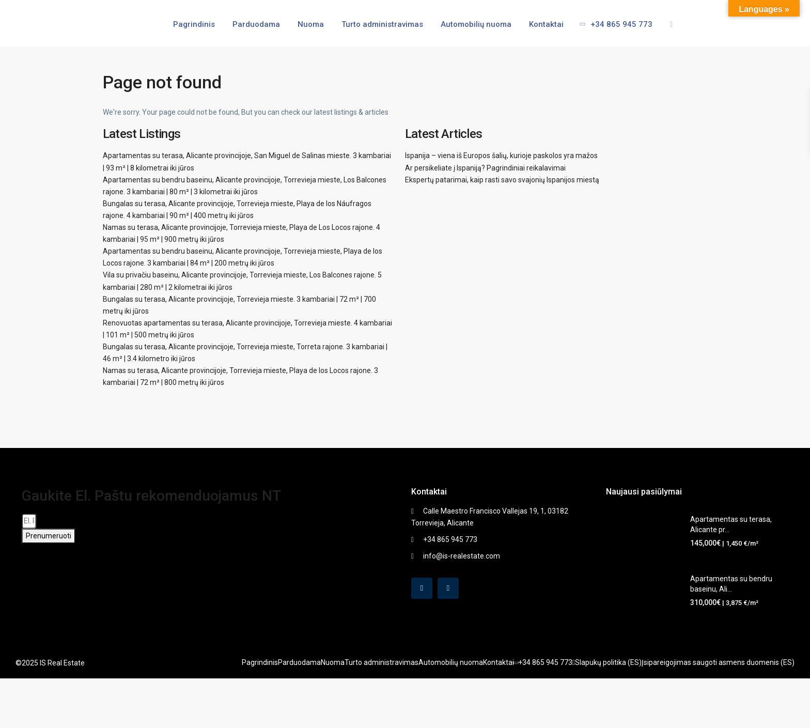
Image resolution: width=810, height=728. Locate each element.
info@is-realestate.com (461, 556)
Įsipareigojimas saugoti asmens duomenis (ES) (718, 662)
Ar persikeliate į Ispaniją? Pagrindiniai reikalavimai (485, 168)
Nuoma (311, 24)
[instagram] (448, 588)
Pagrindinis (194, 24)
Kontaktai (546, 24)
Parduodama (256, 24)
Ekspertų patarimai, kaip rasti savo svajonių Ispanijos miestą (502, 180)
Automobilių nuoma (476, 24)
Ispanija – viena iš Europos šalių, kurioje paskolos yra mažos (501, 155)
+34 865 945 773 (612, 24)
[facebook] (421, 588)
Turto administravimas (382, 24)
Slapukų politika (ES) (608, 662)
